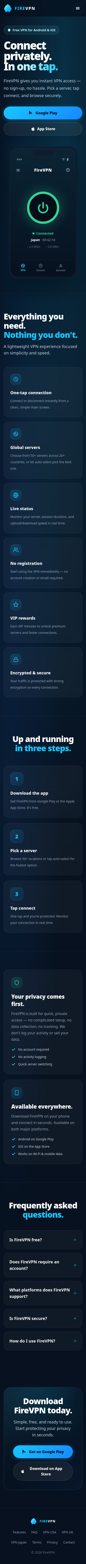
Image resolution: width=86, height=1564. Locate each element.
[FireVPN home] (19, 8)
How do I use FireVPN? (43, 1343)
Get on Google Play (43, 1454)
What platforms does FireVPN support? (43, 1296)
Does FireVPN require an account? (43, 1268)
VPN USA (49, 1532)
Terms (37, 1542)
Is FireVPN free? (43, 1242)
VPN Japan (19, 1542)
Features (19, 1532)
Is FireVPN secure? (43, 1321)
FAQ (34, 1532)
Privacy (52, 1542)
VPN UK (67, 1532)
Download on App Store (41, 1474)
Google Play (43, 112)
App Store (43, 128)
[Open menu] (77, 8)
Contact (69, 1542)
